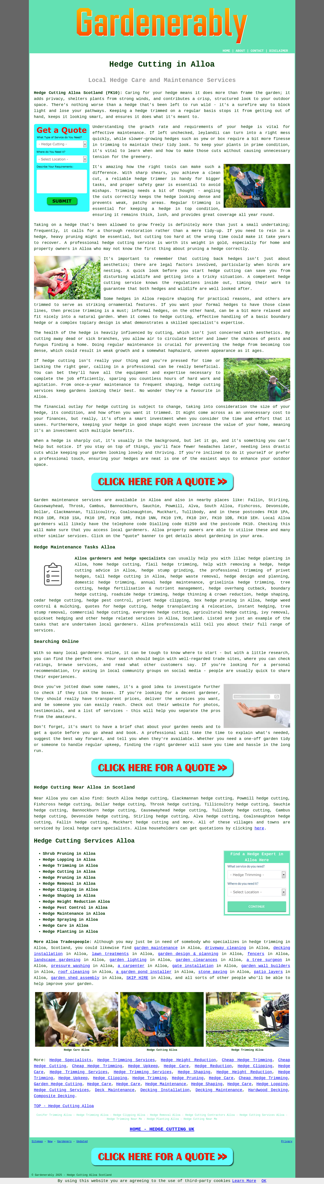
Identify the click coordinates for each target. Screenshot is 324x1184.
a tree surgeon (264, 960)
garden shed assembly (75, 978)
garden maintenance (156, 948)
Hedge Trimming (149, 1078)
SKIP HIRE (137, 978)
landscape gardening (57, 960)
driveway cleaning (225, 948)
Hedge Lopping (272, 1084)
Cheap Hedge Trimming (247, 1060)
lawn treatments (110, 954)
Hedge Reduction (213, 1066)
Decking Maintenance (218, 1090)
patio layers (268, 972)
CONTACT (257, 51)
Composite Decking (54, 1096)
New (50, 1141)
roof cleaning (73, 972)
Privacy (286, 1141)
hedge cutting (152, 822)
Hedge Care (176, 1066)
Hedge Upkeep (143, 1066)
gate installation (193, 966)
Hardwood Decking (268, 1090)
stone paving (212, 972)
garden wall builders (265, 966)
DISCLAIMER (278, 51)
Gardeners (64, 1141)
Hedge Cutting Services (61, 1090)
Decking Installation (164, 1090)
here (259, 828)
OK (264, 1181)
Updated (81, 1141)
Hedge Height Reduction (188, 1060)
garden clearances (196, 960)
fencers (255, 954)
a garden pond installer (144, 972)
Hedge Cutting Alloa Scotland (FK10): (78, 93)
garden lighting (127, 960)
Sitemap (37, 1141)
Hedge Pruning (188, 1078)
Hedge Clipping (255, 1066)
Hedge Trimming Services (126, 1060)
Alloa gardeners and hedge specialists (120, 558)
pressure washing (70, 966)
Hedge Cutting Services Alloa (84, 841)
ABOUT (240, 51)
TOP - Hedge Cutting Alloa (64, 1106)
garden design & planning (188, 954)
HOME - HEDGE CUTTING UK (162, 1129)
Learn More (244, 1181)
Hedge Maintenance (165, 1084)
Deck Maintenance (114, 1090)
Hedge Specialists (70, 1060)
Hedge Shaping (194, 1072)
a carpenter (131, 966)
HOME (226, 51)
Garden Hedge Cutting (58, 1084)
